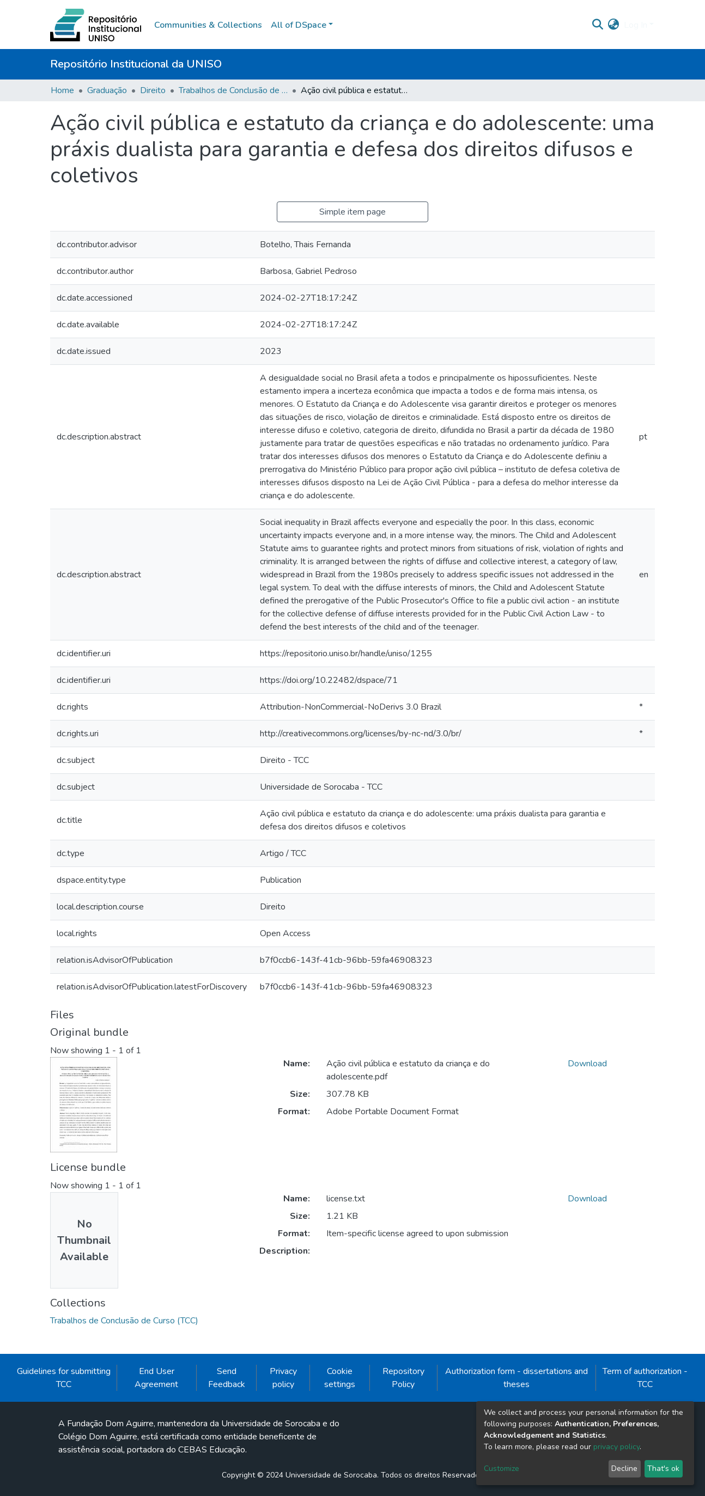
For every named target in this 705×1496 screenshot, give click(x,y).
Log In (635, 25)
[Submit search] (598, 25)
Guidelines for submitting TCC (64, 1377)
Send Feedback (226, 1377)
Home (62, 90)
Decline (624, 1468)
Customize (501, 1468)
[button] (614, 25)
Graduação (107, 90)
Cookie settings (339, 1377)
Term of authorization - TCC (645, 1377)
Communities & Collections (208, 25)
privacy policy (616, 1447)
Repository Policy (403, 1377)
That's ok (663, 1468)
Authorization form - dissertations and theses (516, 1377)
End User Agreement (156, 1377)
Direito (153, 90)
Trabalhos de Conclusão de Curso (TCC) (233, 90)
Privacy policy (283, 1377)
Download (587, 1064)
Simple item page (352, 212)
